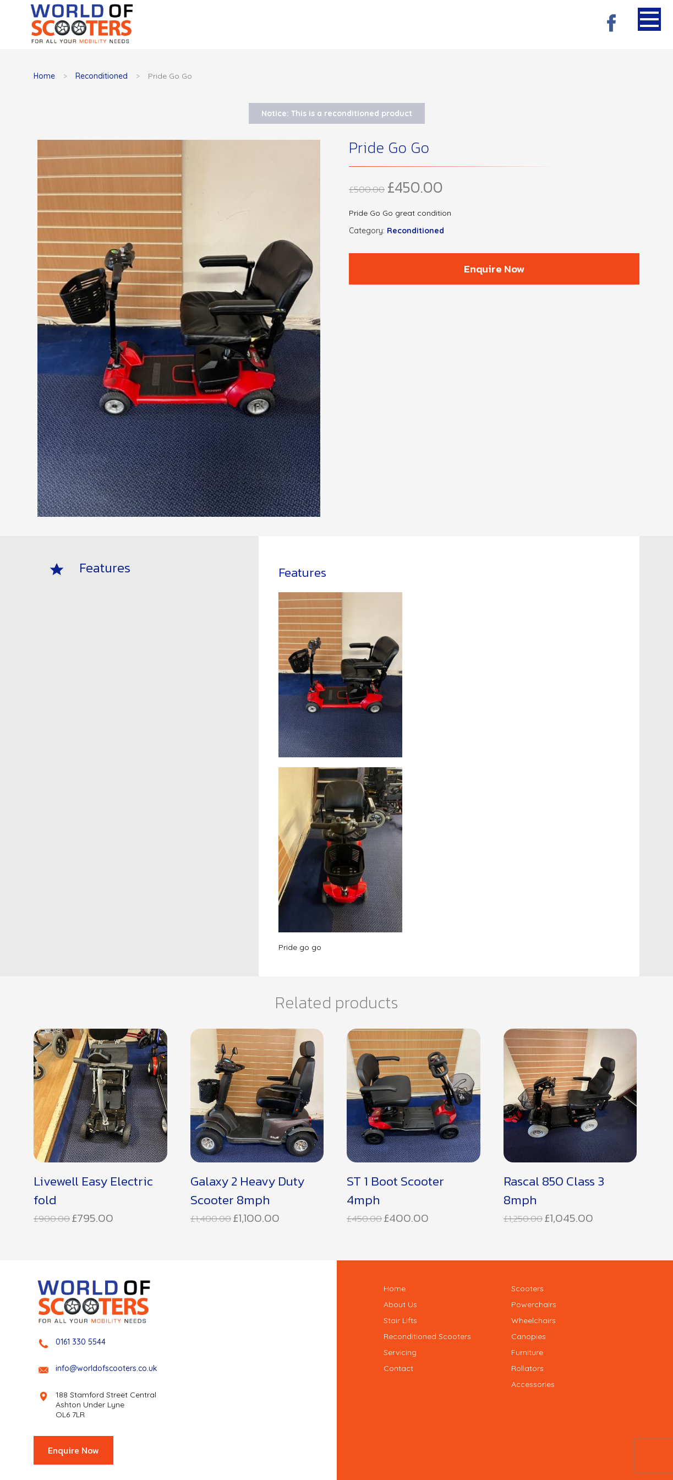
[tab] (150, 567)
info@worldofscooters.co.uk (106, 1368)
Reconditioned (101, 76)
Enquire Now (494, 269)
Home (44, 76)
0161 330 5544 (81, 1342)
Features (104, 567)
